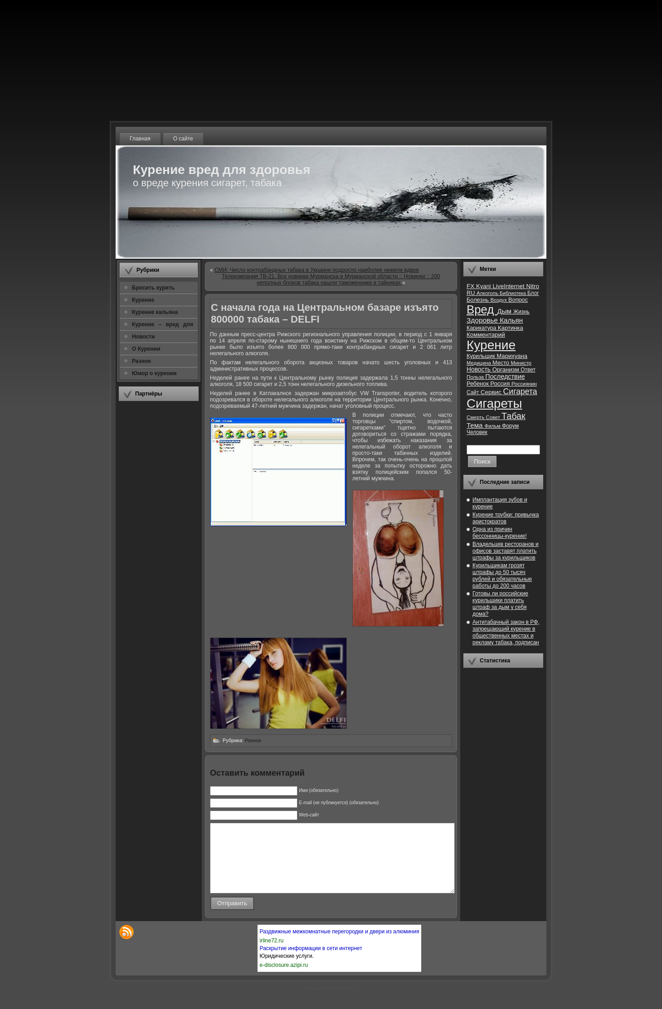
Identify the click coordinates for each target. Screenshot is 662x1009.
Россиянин (524, 383)
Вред (482, 309)
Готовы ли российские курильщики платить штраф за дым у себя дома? (500, 603)
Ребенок (478, 383)
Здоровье (483, 320)
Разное (253, 740)
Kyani (484, 286)
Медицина (479, 363)
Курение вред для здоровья (221, 170)
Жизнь (521, 312)
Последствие (505, 376)
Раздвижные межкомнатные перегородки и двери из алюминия (339, 945)
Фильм (493, 426)
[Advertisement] (158, 543)
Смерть (476, 417)
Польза (476, 377)
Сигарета (520, 391)
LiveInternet (509, 286)
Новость (479, 369)
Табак (513, 416)
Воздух (499, 300)
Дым (505, 311)
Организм (506, 369)
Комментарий (486, 334)
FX (471, 286)
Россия (500, 383)
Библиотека (513, 293)
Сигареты (494, 403)
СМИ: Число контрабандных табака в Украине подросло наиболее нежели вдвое (316, 270)
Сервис (492, 392)
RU (472, 293)
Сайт (474, 392)
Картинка (510, 327)
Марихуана (511, 355)
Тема (476, 425)
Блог (533, 293)
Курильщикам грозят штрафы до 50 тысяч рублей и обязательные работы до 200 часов (502, 575)
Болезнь (478, 299)
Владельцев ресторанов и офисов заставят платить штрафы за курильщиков (505, 551)
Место (501, 362)
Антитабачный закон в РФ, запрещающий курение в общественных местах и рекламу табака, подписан (506, 632)
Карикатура (482, 328)
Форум (510, 426)
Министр (521, 363)
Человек (477, 432)
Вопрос (518, 299)
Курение (491, 345)
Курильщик (481, 356)
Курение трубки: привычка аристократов (505, 518)
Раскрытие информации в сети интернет (311, 962)
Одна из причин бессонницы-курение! (499, 532)
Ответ (528, 370)
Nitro (532, 286)
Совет (494, 417)
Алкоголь (488, 293)
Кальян (511, 320)
